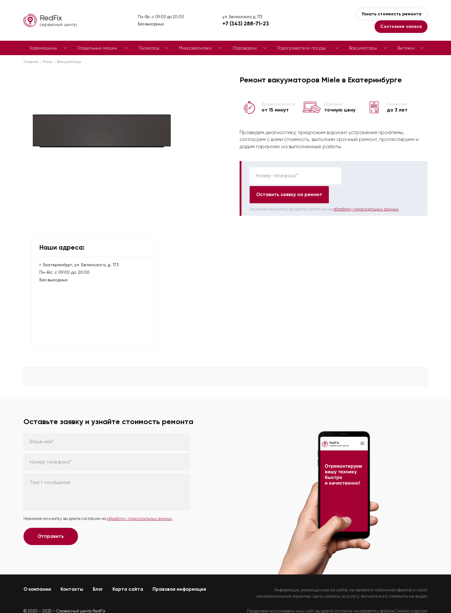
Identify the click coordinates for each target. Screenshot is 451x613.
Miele (48, 62)
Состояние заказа (401, 26)
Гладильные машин (97, 47)
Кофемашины (43, 47)
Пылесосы (149, 47)
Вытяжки (406, 47)
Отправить (51, 517)
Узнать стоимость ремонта (392, 14)
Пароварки (245, 47)
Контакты (71, 570)
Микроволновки (195, 47)
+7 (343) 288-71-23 (245, 23)
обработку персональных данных (366, 190)
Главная (30, 62)
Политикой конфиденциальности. (395, 597)
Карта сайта (127, 570)
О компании (37, 570)
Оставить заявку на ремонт (382, 176)
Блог (98, 570)
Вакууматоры (363, 47)
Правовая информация (179, 570)
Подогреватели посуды (301, 47)
